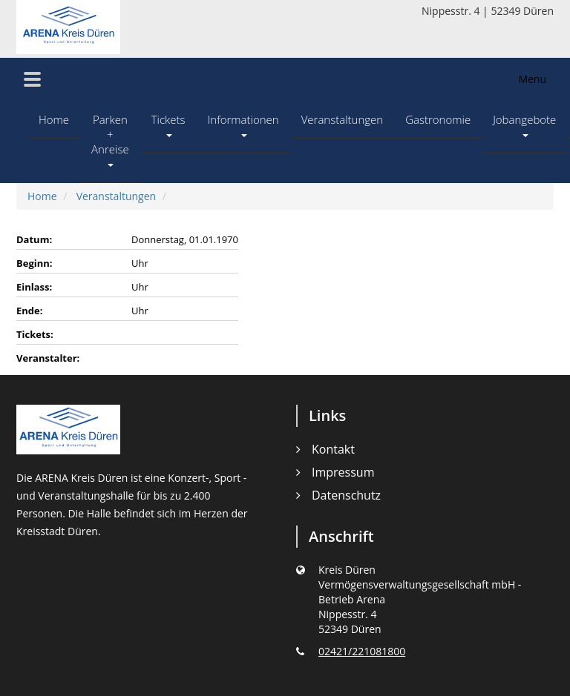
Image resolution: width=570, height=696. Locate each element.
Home (54, 119)
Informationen (243, 124)
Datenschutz (346, 495)
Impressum (343, 472)
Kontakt (333, 449)
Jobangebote (524, 124)
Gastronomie (438, 119)
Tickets (168, 124)
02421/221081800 (361, 651)
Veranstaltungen (342, 119)
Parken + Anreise (110, 139)
